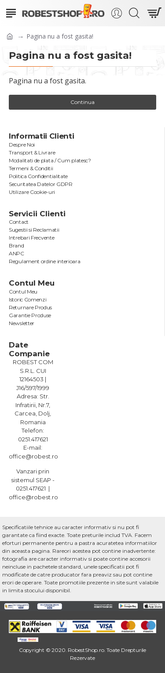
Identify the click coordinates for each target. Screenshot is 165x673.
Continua (82, 102)
